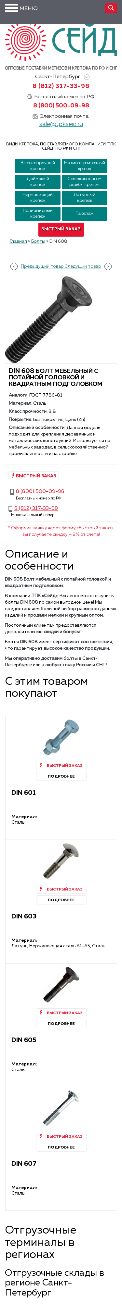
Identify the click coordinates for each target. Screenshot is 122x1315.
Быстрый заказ (61, 229)
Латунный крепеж (84, 198)
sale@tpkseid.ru (61, 124)
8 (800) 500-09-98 (61, 106)
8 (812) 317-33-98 (61, 86)
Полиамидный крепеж (38, 214)
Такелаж (84, 214)
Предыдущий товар (42, 266)
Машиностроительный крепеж (84, 166)
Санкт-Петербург (61, 77)
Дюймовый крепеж (37, 182)
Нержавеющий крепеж (37, 198)
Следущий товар (82, 266)
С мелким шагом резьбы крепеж (84, 182)
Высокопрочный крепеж (37, 166)
